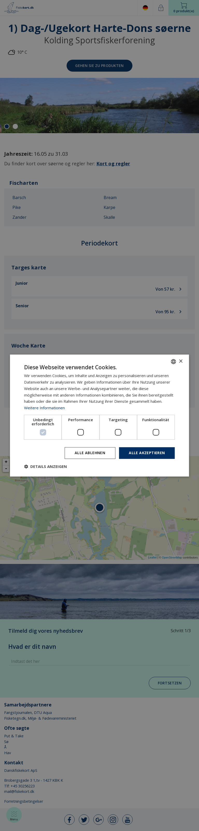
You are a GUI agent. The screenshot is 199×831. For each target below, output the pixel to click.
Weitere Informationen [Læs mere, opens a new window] (44, 407)
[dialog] (99, 415)
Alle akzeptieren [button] (147, 452)
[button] (45, 466)
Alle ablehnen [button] (90, 452)
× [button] (181, 361)
